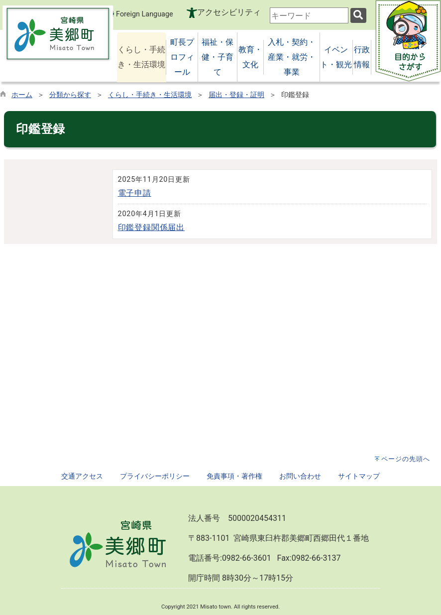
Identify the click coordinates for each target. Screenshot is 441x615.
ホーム (21, 95)
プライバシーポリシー (155, 476)
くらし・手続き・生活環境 (150, 95)
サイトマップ (359, 476)
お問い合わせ (300, 476)
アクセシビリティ (229, 12)
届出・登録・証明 (236, 95)
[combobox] (309, 15)
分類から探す (70, 95)
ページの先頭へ (405, 459)
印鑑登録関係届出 (151, 227)
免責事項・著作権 (234, 476)
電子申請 (134, 193)
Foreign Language (139, 13)
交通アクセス (82, 476)
